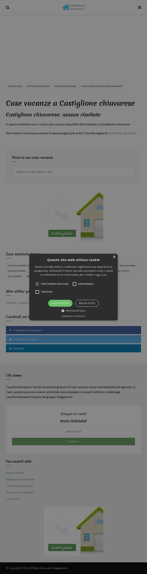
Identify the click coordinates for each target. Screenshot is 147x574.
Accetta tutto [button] (60, 303)
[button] (73, 287)
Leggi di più (100, 274)
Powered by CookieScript (73, 316)
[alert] (73, 287)
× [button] (114, 257)
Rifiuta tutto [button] (87, 303)
